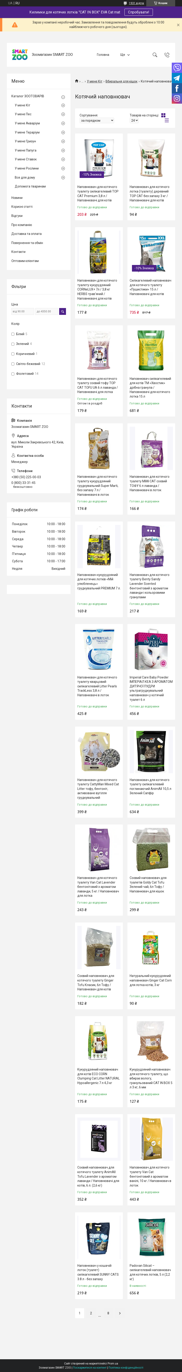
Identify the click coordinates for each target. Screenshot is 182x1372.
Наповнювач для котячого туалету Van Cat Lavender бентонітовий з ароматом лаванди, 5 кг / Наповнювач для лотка (98, 886)
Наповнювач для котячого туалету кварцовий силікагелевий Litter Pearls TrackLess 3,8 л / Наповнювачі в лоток (97, 686)
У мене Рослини (27, 168)
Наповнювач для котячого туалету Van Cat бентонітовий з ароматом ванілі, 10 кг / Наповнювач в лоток (150, 1176)
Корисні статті (22, 206)
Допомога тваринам (30, 186)
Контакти (18, 252)
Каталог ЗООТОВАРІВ (27, 96)
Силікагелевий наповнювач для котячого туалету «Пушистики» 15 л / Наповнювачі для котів (150, 287)
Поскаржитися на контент (89, 1367)
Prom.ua (113, 1363)
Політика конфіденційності (126, 1367)
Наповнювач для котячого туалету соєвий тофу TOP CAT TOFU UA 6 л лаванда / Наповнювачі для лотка (97, 385)
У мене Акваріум (27, 123)
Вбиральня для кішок (121, 81)
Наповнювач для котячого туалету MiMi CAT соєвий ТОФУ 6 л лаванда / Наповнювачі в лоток (149, 483)
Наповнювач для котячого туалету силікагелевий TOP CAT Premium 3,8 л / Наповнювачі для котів (98, 193)
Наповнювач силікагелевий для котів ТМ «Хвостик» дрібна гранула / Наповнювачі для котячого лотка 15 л (150, 387)
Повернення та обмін (27, 243)
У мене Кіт (94, 81)
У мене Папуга (25, 150)
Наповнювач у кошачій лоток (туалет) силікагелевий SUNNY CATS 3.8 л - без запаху (98, 1272)
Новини (17, 198)
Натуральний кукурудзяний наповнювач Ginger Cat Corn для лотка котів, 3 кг (151, 980)
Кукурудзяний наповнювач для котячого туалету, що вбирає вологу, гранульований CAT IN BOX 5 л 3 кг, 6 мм (151, 1078)
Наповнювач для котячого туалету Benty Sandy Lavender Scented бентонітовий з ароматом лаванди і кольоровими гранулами (149, 586)
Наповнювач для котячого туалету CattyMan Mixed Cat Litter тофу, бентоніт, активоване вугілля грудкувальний (98, 788)
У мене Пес (23, 114)
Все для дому (25, 177)
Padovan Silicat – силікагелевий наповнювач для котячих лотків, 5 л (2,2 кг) (150, 1272)
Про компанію (21, 225)
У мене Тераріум (27, 132)
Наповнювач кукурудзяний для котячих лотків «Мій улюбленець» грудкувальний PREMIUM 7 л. (99, 581)
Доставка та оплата (26, 234)
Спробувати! (138, 12)
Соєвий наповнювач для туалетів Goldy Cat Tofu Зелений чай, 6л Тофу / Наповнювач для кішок (148, 884)
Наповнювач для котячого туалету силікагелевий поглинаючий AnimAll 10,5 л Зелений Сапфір (150, 786)
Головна (103, 55)
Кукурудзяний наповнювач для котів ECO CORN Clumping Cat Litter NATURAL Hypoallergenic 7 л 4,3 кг (98, 1076)
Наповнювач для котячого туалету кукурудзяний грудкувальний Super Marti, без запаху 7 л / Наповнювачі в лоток (97, 485)
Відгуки (17, 216)
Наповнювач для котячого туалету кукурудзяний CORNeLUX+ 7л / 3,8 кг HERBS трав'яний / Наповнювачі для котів (97, 289)
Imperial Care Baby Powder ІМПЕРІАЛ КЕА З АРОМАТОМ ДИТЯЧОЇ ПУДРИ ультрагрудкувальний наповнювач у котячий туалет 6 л (151, 688)
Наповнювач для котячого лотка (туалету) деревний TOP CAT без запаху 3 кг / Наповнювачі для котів (149, 193)
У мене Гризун (25, 141)
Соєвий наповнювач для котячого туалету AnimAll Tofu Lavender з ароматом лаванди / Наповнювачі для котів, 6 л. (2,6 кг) (98, 1176)
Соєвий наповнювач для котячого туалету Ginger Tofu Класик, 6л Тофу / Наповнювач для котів (95, 982)
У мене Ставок (26, 159)
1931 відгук (136, 3)
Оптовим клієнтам (25, 261)
